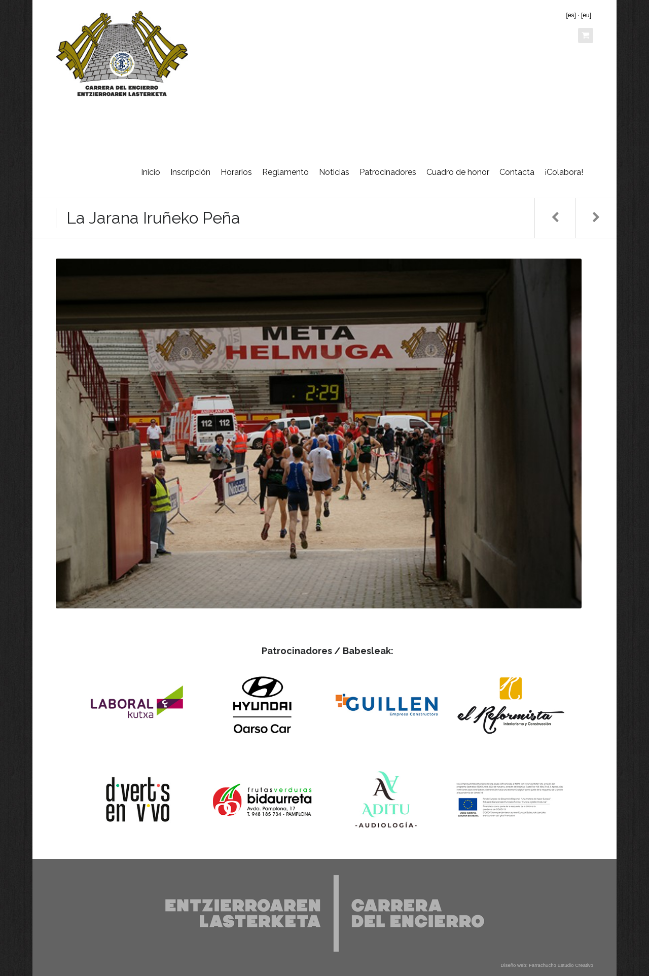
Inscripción (190, 172)
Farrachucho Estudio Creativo (561, 965)
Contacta (516, 172)
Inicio (150, 172)
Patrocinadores (387, 172)
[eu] (586, 15)
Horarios (236, 172)
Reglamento (285, 172)
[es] (571, 15)
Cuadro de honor (457, 172)
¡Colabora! (564, 172)
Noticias (334, 172)
